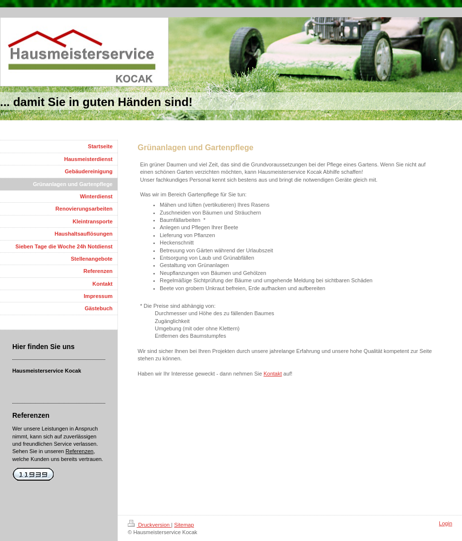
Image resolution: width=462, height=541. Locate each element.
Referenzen (79, 451)
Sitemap (184, 525)
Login (445, 523)
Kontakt (272, 374)
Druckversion (149, 525)
